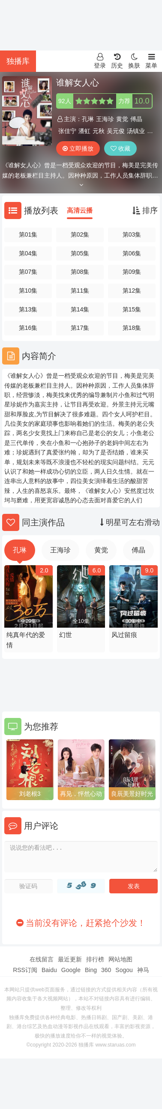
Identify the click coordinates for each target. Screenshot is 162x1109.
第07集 (28, 271)
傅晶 (136, 119)
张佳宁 (67, 131)
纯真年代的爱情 (25, 640)
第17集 (80, 327)
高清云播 (80, 210)
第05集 (80, 253)
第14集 (80, 309)
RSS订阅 (25, 970)
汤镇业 (136, 131)
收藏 (120, 148)
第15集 (132, 309)
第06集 (132, 253)
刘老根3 (30, 793)
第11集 (80, 290)
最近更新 (70, 959)
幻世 (65, 634)
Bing (91, 970)
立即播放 (78, 148)
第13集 (28, 309)
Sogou (123, 970)
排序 (145, 210)
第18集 (132, 327)
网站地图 (120, 959)
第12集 (132, 290)
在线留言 (42, 959)
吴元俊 (116, 131)
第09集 (132, 271)
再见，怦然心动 (81, 793)
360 (106, 970)
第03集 (132, 234)
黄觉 (122, 119)
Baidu (49, 970)
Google (71, 970)
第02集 (80, 234)
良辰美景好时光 (132, 793)
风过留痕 (124, 634)
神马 (143, 970)
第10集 (28, 290)
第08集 (80, 271)
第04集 (28, 253)
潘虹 (84, 131)
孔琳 (88, 119)
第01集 (28, 234)
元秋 (99, 131)
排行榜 (95, 959)
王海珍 (105, 119)
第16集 (28, 327)
